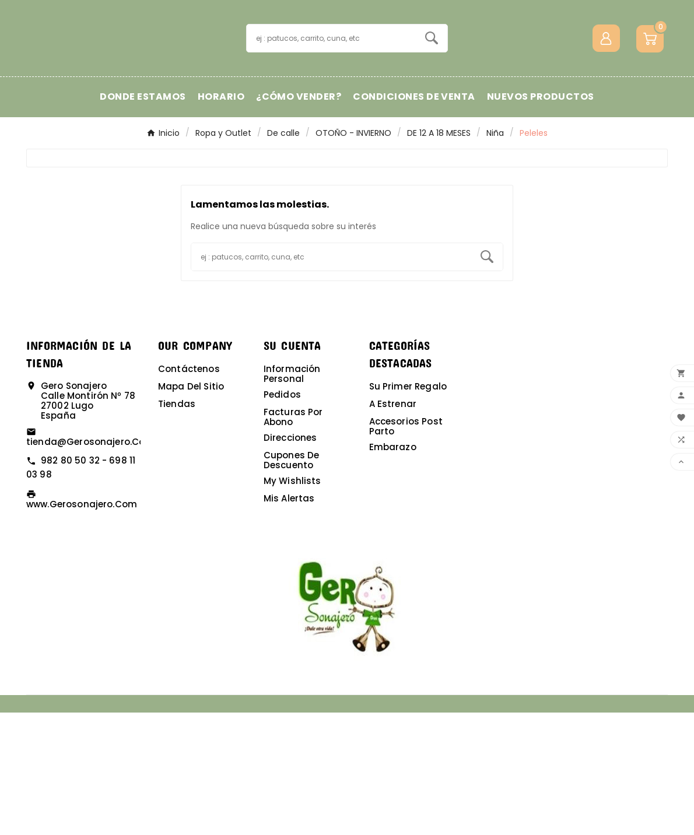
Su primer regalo (408, 509)
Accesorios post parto (406, 549)
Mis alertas (289, 621)
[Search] (431, 99)
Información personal (292, 496)
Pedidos (282, 517)
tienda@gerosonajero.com (90, 564)
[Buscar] (331, 99)
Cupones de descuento (292, 582)
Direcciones (290, 560)
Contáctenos (189, 491)
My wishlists (292, 603)
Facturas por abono (293, 539)
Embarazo (392, 569)
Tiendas (176, 526)
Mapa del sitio (191, 509)
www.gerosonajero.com (81, 626)
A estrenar (393, 526)
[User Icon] (606, 99)
